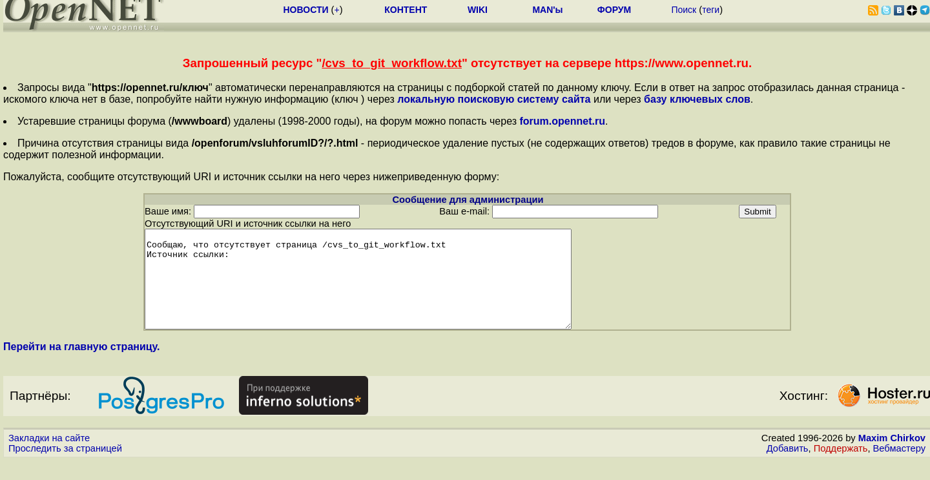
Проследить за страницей (65, 468)
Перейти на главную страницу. (81, 365)
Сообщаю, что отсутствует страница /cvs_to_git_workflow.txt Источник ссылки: (384, 289)
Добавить (788, 468)
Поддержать (841, 468)
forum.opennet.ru (561, 121)
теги (710, 10)
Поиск (683, 10)
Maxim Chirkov (891, 457)
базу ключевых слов (697, 99)
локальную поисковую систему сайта (493, 99)
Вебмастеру (899, 468)
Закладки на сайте (49, 457)
